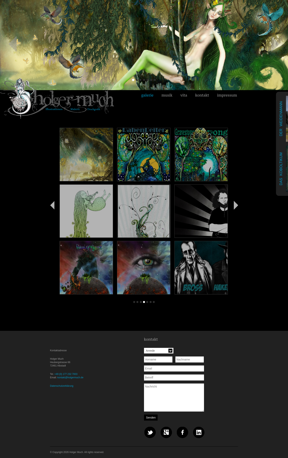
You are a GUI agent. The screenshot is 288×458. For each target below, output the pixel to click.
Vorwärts (236, 205)
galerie (147, 95)
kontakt (202, 95)
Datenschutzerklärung (61, 386)
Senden (151, 417)
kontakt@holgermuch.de (70, 377)
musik (166, 95)
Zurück (52, 205)
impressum (227, 95)
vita (183, 95)
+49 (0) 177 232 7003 (65, 374)
